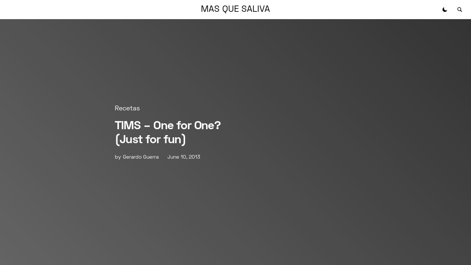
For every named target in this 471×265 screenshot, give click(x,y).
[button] (444, 9)
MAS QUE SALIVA (235, 10)
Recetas (127, 109)
